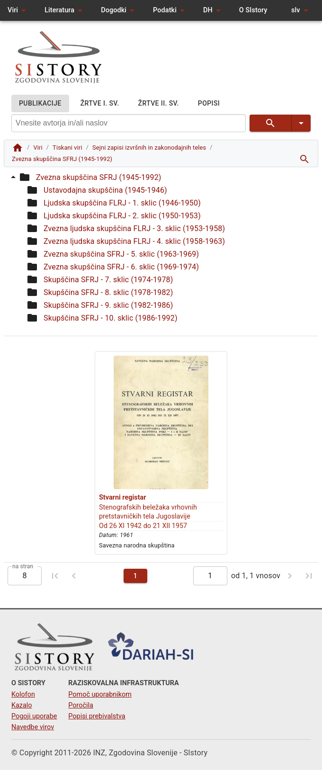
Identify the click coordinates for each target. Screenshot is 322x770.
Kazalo (21, 705)
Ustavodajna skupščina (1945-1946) (105, 190)
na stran (22, 566)
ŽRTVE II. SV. (159, 103)
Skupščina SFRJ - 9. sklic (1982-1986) (108, 305)
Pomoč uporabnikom (99, 694)
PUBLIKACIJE (40, 103)
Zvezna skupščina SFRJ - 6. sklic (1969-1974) (121, 266)
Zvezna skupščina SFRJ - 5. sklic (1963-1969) (121, 254)
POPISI (208, 103)
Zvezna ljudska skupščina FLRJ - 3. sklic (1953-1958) (134, 228)
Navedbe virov (32, 727)
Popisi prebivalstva (96, 716)
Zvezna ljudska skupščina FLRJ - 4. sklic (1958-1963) (134, 241)
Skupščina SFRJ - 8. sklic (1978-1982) (108, 292)
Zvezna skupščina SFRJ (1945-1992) (98, 177)
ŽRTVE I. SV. (100, 103)
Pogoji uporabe (34, 716)
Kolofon (23, 694)
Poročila (80, 705)
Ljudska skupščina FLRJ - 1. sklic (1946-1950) (122, 202)
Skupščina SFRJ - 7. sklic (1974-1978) (108, 279)
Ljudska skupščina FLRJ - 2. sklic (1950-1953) (122, 215)
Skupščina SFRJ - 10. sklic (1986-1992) (111, 317)
